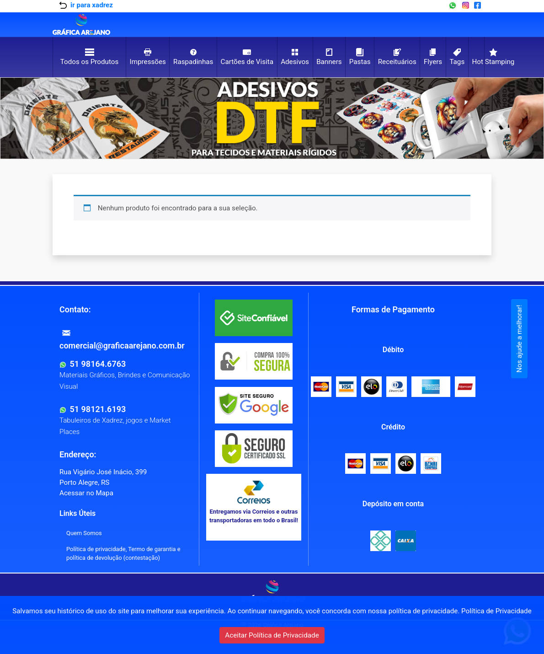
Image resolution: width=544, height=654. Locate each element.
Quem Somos (84, 533)
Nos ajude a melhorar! (519, 339)
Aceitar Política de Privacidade (272, 635)
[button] (41, 118)
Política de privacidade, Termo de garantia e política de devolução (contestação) (123, 553)
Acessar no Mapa (86, 493)
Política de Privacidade (496, 611)
